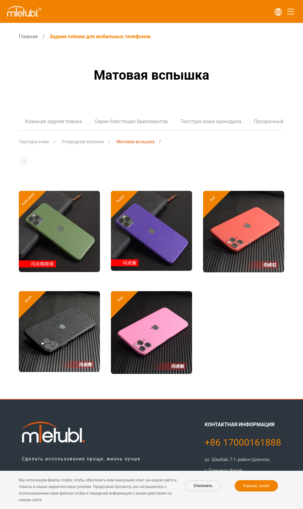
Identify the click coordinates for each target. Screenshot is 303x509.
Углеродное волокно (82, 141)
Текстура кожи (34, 141)
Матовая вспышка (136, 141)
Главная (28, 36)
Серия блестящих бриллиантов (131, 121)
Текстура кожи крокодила (210, 121)
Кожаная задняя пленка (53, 121)
